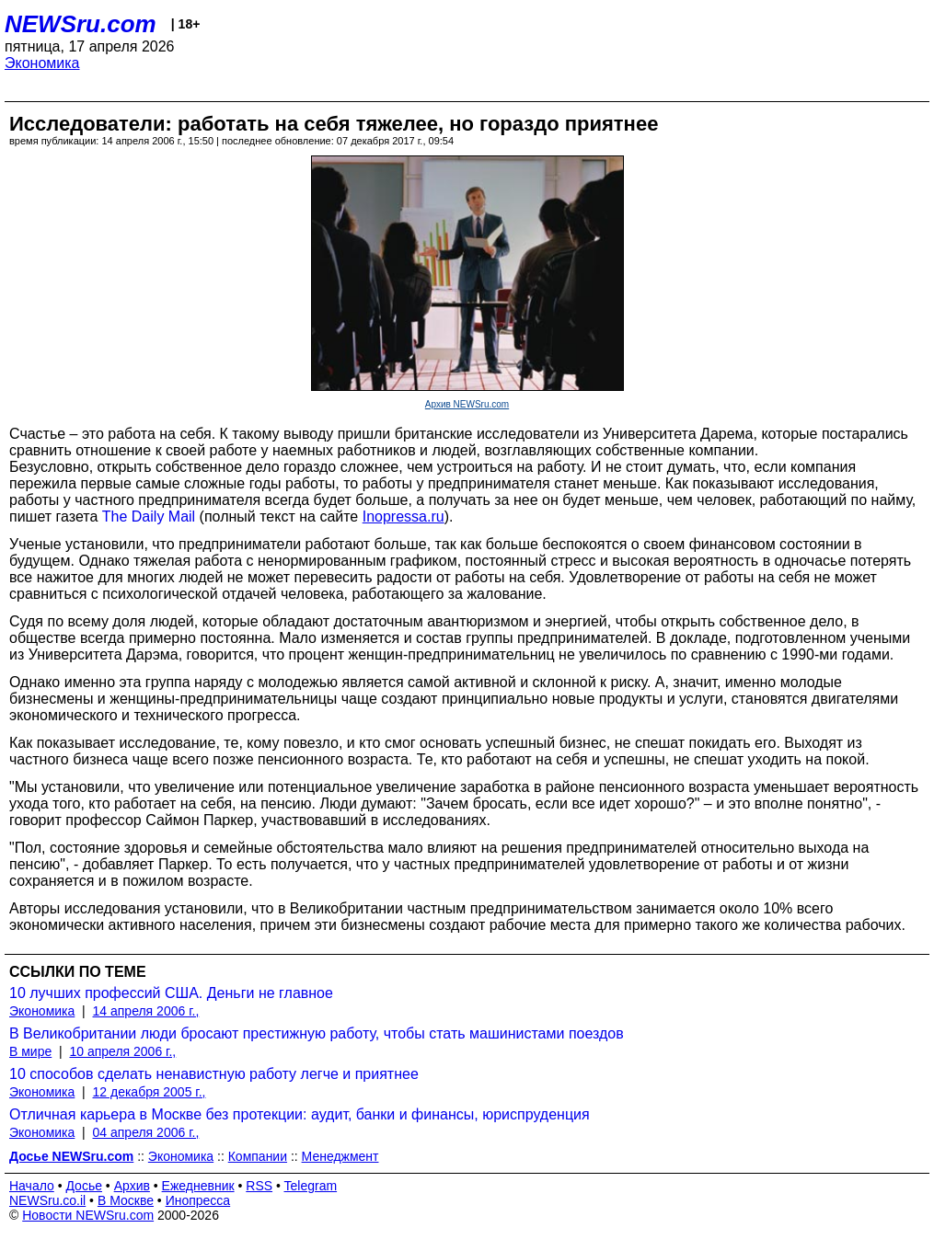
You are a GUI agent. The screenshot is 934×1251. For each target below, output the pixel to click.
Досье (83, 1185)
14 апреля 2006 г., (146, 1011)
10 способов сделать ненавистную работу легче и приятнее (214, 1074)
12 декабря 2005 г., (149, 1092)
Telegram (311, 1185)
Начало (31, 1185)
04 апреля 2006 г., (146, 1132)
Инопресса (198, 1200)
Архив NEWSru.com (467, 404)
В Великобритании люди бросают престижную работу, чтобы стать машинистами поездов (316, 1033)
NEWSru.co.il (47, 1200)
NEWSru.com (80, 24)
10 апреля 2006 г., (122, 1051)
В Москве (126, 1200)
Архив (132, 1185)
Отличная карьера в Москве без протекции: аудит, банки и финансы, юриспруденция (299, 1114)
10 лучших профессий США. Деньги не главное (171, 993)
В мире (30, 1051)
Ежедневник (198, 1185)
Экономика (42, 63)
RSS (259, 1185)
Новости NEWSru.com (88, 1215)
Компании (257, 1156)
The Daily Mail (148, 516)
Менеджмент (340, 1156)
